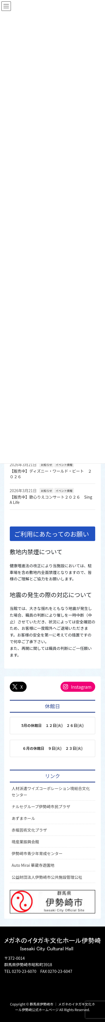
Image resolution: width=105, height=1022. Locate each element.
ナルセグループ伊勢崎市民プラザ (41, 806)
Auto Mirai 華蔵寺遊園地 (33, 865)
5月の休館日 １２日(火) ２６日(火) (52, 725)
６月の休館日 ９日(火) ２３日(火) (52, 748)
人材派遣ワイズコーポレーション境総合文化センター (51, 792)
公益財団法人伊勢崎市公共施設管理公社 (47, 877)
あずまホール (23, 818)
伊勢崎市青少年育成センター (37, 853)
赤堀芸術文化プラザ (29, 830)
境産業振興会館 (25, 841)
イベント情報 (64, 465)
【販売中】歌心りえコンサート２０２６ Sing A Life (51, 499)
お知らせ (46, 465)
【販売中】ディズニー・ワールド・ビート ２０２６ (51, 473)
